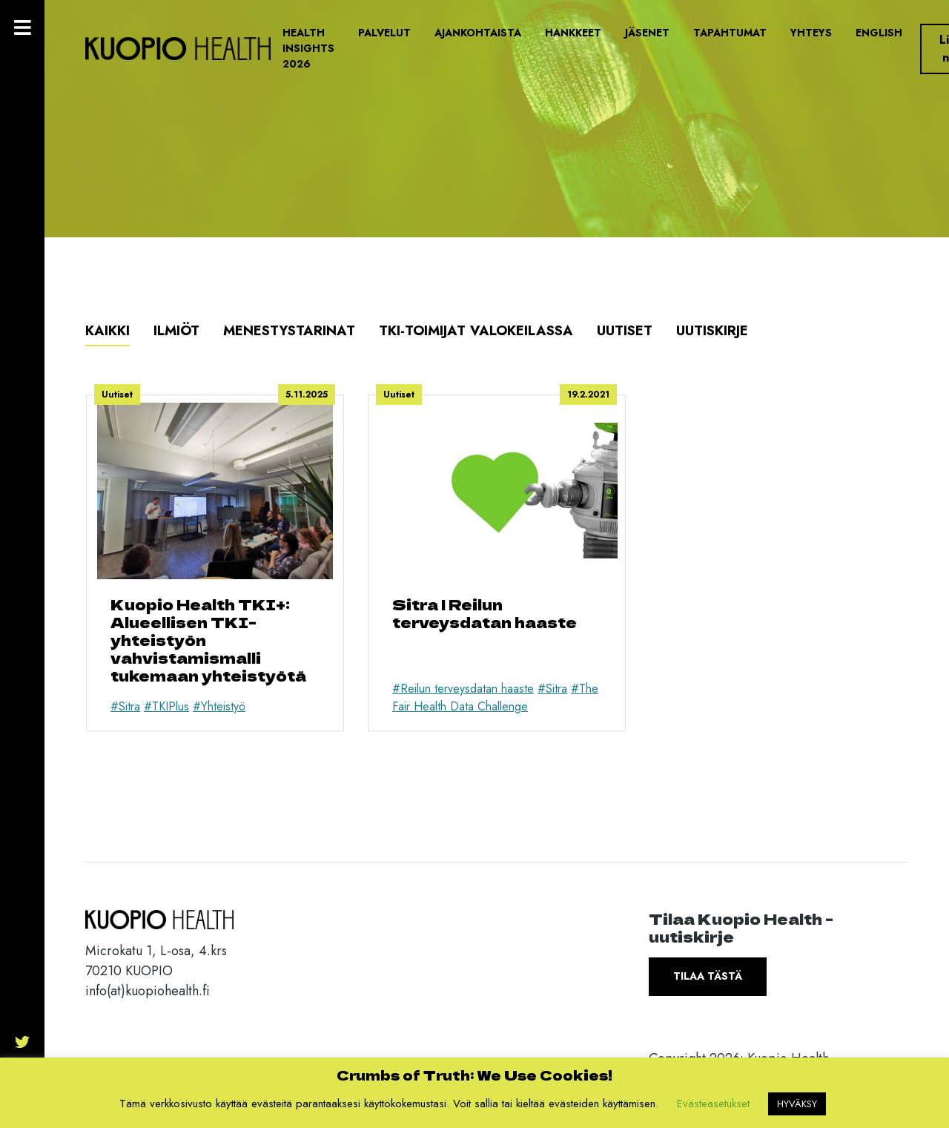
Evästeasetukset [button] (713, 1103)
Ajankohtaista (477, 32)
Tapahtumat (730, 32)
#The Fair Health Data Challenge (495, 697)
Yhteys (811, 32)
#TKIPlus (166, 706)
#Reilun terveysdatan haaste (463, 688)
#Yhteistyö (219, 706)
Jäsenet (647, 32)
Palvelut (384, 32)
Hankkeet (573, 32)
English (879, 32)
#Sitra (125, 706)
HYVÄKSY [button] (797, 1104)
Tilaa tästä (707, 976)
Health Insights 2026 (308, 48)
